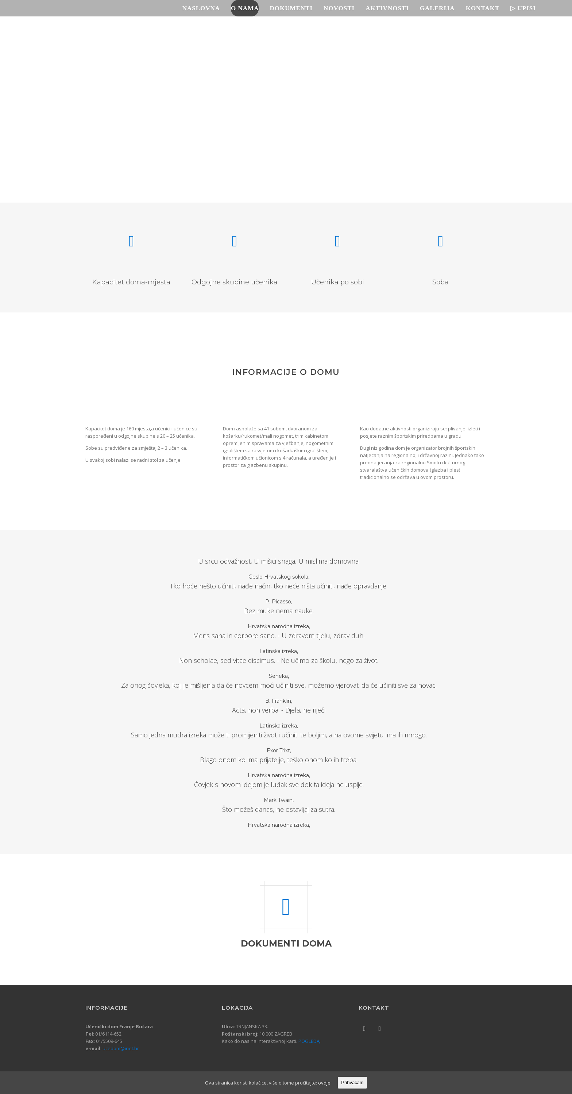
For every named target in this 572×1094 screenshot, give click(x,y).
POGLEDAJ (309, 1041)
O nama (248, 8)
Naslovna (204, 8)
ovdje (324, 1082)
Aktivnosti (390, 8)
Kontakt (486, 8)
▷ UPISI (526, 8)
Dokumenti (294, 8)
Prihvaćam (352, 1082)
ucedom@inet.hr (121, 1048)
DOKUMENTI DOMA (286, 943)
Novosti (342, 8)
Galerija (440, 8)
